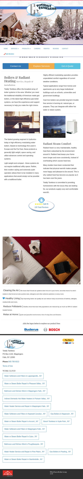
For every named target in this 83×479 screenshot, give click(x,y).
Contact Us (15, 66)
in (23, 376)
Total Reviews (41, 207)
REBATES (47, 48)
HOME (6, 48)
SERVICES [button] (15, 48)
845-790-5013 (13, 362)
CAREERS (37, 48)
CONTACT (65, 48)
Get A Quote (67, 66)
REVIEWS (56, 48)
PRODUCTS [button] (26, 48)
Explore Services (41, 66)
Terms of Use (8, 366)
